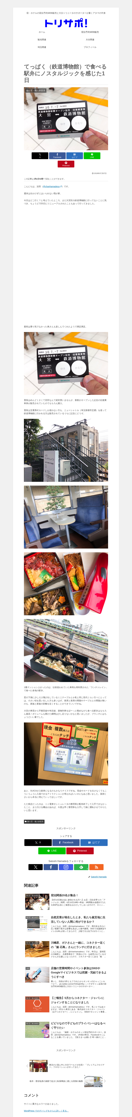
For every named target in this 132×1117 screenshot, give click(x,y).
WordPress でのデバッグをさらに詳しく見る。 (46, 1102)
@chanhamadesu (52, 178)
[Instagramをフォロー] (66, 859)
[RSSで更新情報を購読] (80, 859)
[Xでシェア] (38, 155)
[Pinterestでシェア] (94, 155)
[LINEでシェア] (80, 155)
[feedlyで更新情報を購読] (73, 859)
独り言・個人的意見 (34, 813)
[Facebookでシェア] (52, 155)
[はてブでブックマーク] (66, 155)
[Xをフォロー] (52, 859)
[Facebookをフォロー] (59, 859)
